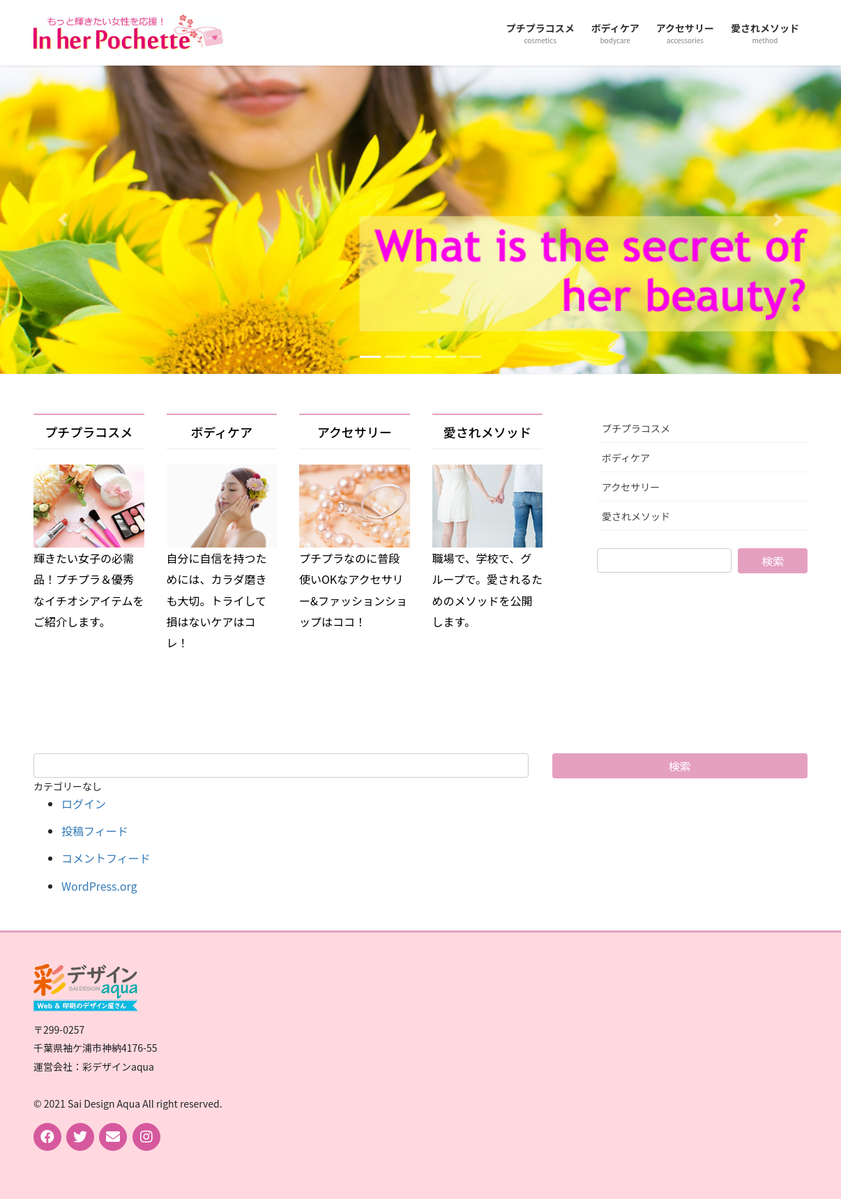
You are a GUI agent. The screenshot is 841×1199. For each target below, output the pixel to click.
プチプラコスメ (88, 432)
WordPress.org (99, 885)
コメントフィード (106, 858)
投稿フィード (94, 830)
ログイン (83, 803)
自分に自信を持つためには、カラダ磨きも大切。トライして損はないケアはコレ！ (217, 600)
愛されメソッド (487, 432)
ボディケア (221, 432)
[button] (63, 220)
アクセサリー (354, 432)
